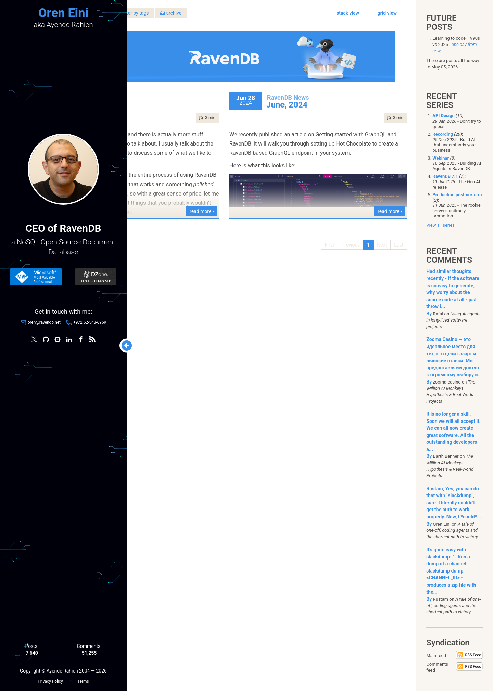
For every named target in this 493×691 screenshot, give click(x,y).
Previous (346, 236)
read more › (249, 203)
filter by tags (231, 17)
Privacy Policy (50, 677)
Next (377, 236)
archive (269, 17)
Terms (83, 677)
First (324, 236)
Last (393, 236)
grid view (382, 17)
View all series (440, 225)
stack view (342, 17)
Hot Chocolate (319, 144)
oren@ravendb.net (44, 324)
